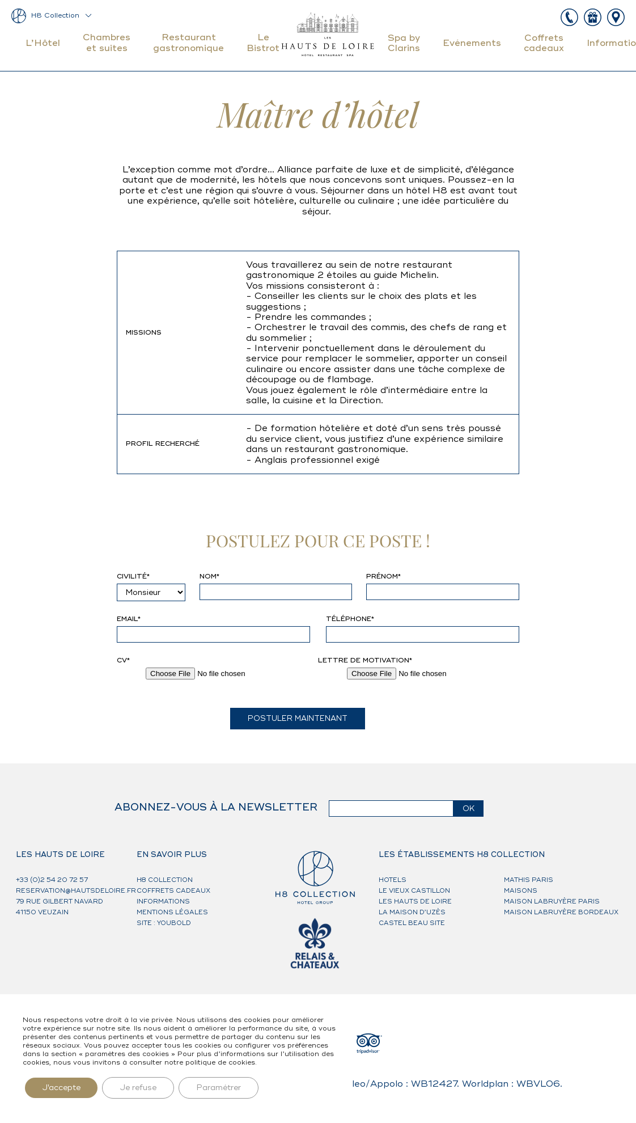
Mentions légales (172, 912)
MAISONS (520, 890)
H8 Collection (55, 15)
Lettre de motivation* (365, 661)
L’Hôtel (43, 43)
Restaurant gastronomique (188, 42)
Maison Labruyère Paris (552, 901)
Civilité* (133, 577)
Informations (163, 901)
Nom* (209, 577)
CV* (123, 661)
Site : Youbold (164, 923)
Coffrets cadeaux (544, 43)
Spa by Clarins (404, 43)
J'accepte (61, 1087)
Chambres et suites (106, 42)
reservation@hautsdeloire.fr (76, 890)
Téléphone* (350, 619)
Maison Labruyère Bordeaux (561, 912)
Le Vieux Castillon (414, 890)
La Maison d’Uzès (412, 912)
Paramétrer (218, 1087)
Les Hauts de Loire (415, 901)
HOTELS (392, 880)
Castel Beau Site (412, 923)
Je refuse (138, 1087)
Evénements (472, 43)
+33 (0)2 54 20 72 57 (52, 880)
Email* (129, 619)
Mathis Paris (528, 880)
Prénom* (383, 577)
